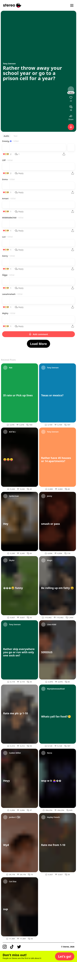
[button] (64, 956)
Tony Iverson (9, 63)
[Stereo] (12, 5)
